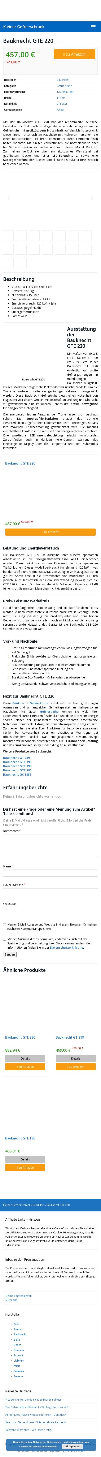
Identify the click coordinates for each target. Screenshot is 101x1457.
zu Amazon (74, 54)
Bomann (19, 1350)
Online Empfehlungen (18, 1296)
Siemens (19, 1371)
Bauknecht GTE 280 (20, 1037)
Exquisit (18, 1355)
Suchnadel (11, 1300)
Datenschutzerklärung (66, 947)
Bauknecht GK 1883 (17, 774)
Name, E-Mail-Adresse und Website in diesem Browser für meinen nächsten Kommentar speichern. (50, 926)
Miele (17, 1366)
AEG (16, 1324)
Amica (17, 1329)
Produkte (38, 1205)
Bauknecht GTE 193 (17, 766)
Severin (18, 1376)
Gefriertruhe (64, 86)
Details (25, 1058)
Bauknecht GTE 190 (17, 762)
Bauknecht (63, 80)
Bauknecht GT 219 (16, 758)
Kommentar (12, 831)
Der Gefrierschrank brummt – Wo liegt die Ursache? (36, 1407)
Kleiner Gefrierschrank (23, 26)
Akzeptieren (72, 1446)
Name (8, 866)
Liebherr (19, 1360)
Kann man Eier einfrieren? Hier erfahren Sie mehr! (35, 1422)
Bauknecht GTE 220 (20, 463)
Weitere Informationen (45, 1446)
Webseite (9, 904)
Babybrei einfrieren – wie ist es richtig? (28, 1430)
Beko (17, 1339)
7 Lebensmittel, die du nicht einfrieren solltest (33, 1399)
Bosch (17, 1345)
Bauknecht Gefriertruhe (30, 703)
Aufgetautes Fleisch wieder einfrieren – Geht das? (35, 1415)
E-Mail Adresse (14, 885)
